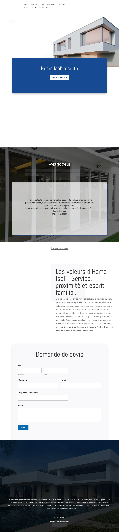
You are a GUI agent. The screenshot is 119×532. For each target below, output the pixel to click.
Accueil (26, 4)
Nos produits (34, 4)
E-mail (64, 380)
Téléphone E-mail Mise (28, 393)
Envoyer (23, 427)
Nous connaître (28, 8)
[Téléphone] (38, 385)
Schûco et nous (61, 4)
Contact (48, 8)
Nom (46, 375)
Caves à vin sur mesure (48, 4)
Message (22, 405)
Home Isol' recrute (59, 68)
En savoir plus (59, 77)
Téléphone (22, 380)
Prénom (21, 375)
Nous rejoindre (39, 8)
